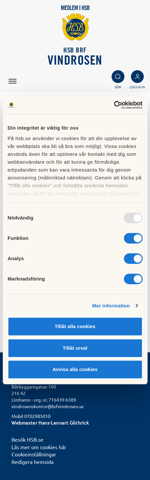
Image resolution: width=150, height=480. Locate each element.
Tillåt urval (75, 348)
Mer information (111, 305)
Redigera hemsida (32, 461)
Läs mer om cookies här (38, 447)
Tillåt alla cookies (75, 326)
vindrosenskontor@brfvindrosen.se (47, 406)
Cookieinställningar (33, 454)
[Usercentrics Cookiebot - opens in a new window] (113, 105)
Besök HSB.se (27, 439)
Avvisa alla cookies (75, 369)
